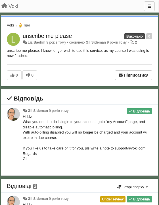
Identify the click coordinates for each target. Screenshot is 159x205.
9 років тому (58, 111)
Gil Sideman (96, 42)
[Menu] (149, 6)
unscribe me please (47, 36)
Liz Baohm (36, 42)
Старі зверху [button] (132, 187)
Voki (10, 25)
